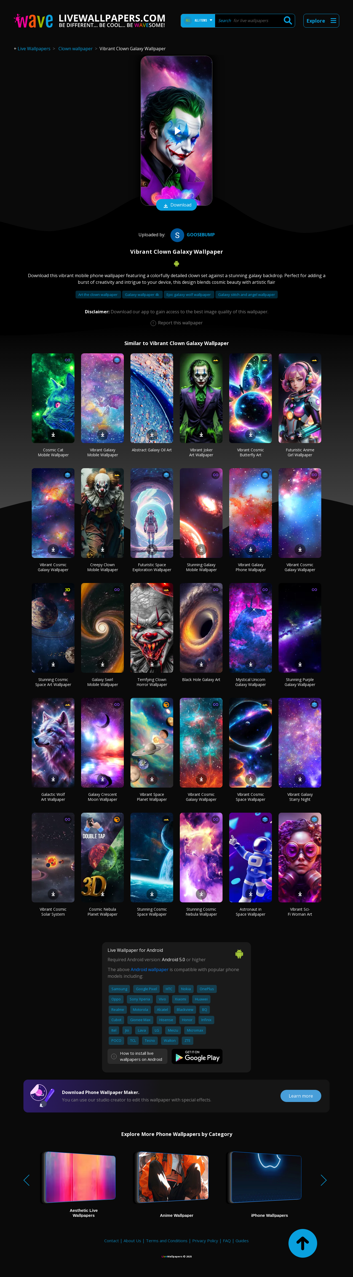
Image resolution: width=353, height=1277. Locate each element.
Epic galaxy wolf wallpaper (189, 294)
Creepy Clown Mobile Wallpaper (102, 567)
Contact (111, 1240)
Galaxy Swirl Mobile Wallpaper (102, 682)
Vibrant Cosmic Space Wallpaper (250, 797)
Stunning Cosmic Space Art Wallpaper (53, 682)
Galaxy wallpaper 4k (142, 294)
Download (176, 205)
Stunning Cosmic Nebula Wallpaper (201, 912)
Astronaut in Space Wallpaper (250, 912)
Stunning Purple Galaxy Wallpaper (300, 682)
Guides (242, 1240)
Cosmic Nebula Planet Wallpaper (102, 912)
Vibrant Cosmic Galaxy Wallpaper (53, 567)
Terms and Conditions (167, 1240)
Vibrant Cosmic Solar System (53, 912)
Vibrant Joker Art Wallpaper (201, 452)
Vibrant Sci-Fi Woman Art (300, 912)
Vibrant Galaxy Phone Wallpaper (251, 567)
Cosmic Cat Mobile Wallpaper (53, 452)
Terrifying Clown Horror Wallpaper (152, 682)
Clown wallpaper (75, 49)
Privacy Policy (205, 1240)
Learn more (301, 1096)
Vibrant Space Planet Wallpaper (152, 797)
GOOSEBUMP (192, 235)
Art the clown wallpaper (98, 294)
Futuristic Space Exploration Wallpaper (151, 567)
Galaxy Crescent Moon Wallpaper (102, 797)
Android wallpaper (150, 969)
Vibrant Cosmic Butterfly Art (250, 452)
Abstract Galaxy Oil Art (152, 449)
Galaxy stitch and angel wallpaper (246, 294)
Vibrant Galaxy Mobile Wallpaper (102, 452)
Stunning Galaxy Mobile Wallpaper (201, 567)
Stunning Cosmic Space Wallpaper (152, 912)
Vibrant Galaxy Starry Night (300, 797)
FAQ (227, 1240)
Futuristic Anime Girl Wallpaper (300, 452)
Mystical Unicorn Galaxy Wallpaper (250, 682)
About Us (132, 1240)
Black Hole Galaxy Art (201, 679)
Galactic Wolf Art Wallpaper (53, 797)
